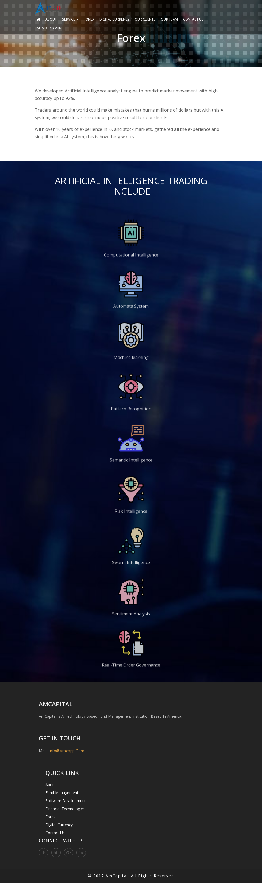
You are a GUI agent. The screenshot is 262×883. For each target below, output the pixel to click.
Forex (89, 19)
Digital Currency (114, 19)
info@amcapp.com (66, 750)
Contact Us (193, 19)
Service (70, 19)
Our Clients (145, 19)
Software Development (65, 800)
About (51, 19)
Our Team (169, 19)
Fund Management (61, 792)
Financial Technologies (65, 808)
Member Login (49, 28)
